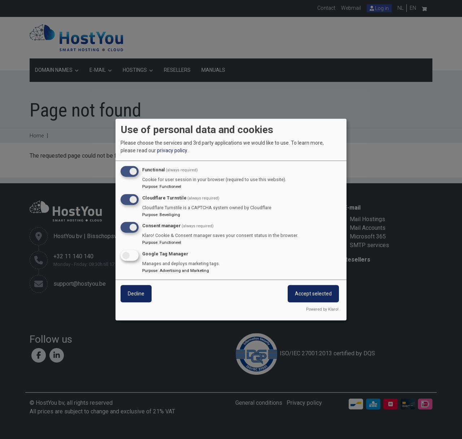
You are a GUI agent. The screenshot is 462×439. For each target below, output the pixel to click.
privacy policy (172, 150)
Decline (136, 294)
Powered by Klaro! (322, 309)
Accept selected (313, 294)
